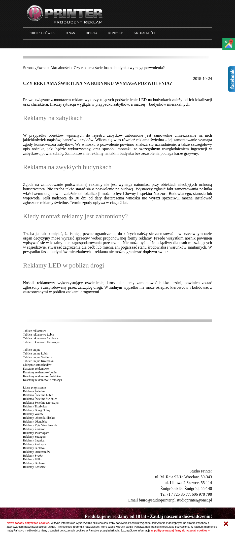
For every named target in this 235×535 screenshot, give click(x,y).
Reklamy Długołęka (35, 421)
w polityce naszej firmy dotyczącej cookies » (180, 530)
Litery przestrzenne (35, 387)
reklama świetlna (150, 140)
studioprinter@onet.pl (194, 500)
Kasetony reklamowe (36, 368)
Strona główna (35, 68)
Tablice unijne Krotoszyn (38, 361)
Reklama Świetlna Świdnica (40, 399)
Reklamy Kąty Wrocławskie (40, 425)
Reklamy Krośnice (34, 467)
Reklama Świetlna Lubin (38, 395)
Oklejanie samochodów (37, 365)
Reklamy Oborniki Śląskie (39, 418)
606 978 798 (202, 494)
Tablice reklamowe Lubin (38, 334)
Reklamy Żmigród (34, 429)
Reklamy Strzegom (34, 436)
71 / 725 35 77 (178, 494)
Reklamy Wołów (33, 414)
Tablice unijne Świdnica (37, 357)
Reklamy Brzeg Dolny (36, 410)
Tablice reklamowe (34, 331)
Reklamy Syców (33, 455)
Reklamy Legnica (34, 440)
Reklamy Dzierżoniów (36, 452)
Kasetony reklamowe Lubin (40, 372)
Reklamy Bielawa (34, 448)
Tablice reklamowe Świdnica (40, 338)
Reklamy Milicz (33, 459)
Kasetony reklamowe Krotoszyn (42, 380)
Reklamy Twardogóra (36, 433)
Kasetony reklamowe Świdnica (42, 376)
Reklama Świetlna (34, 391)
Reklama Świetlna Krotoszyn (41, 402)
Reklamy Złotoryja (34, 444)
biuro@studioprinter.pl (157, 500)
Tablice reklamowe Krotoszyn (41, 342)
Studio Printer (200, 471)
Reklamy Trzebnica (35, 406)
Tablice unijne (31, 349)
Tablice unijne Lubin (35, 353)
